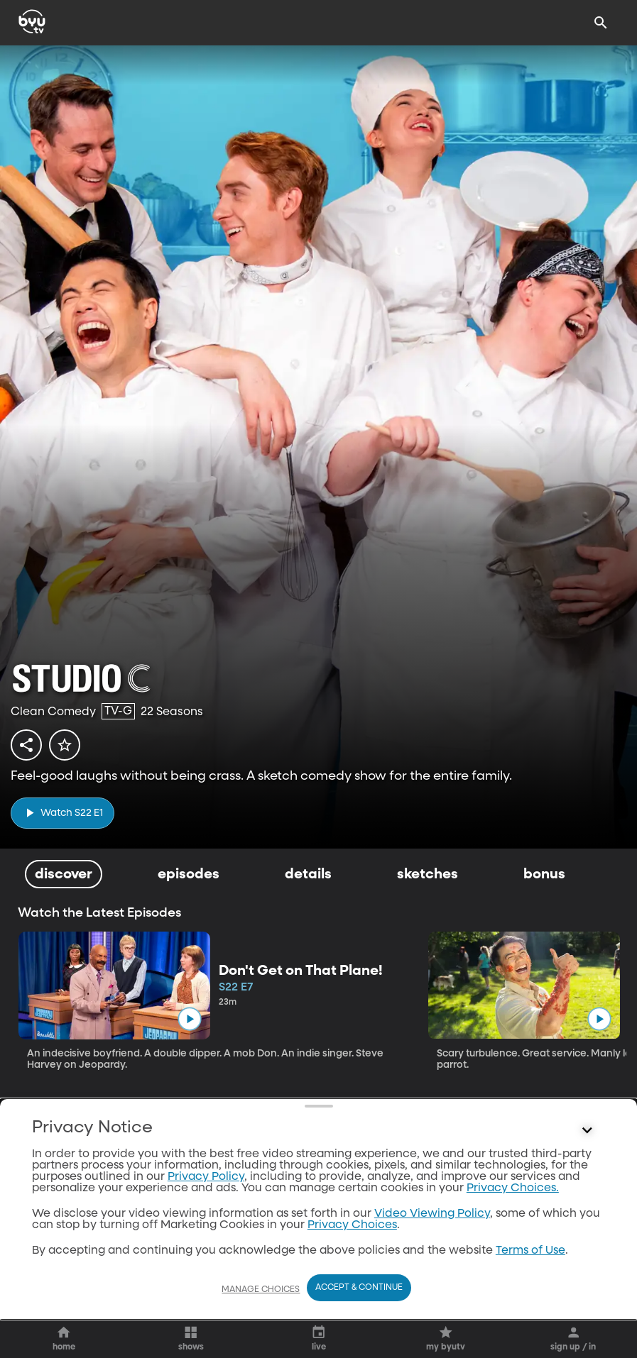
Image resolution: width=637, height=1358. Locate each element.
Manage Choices (261, 1290)
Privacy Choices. (513, 1188)
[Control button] (587, 1131)
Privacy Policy (206, 1177)
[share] (26, 745)
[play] (62, 812)
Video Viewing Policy (432, 1214)
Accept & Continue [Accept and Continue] (359, 1288)
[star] (64, 745)
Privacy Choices (352, 1225)
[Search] (601, 23)
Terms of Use (530, 1251)
